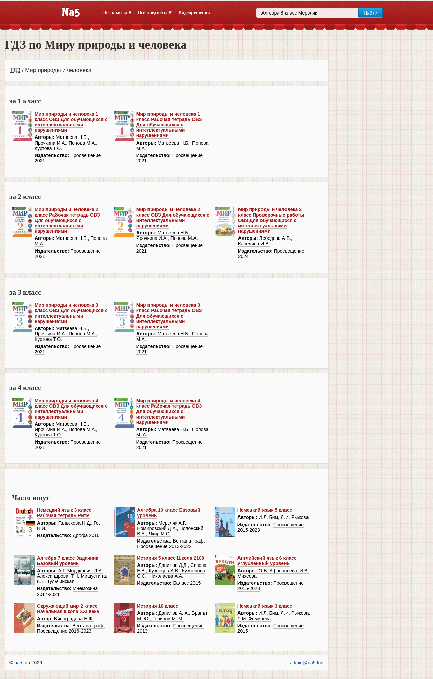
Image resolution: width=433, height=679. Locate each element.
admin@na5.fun (306, 662)
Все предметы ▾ (154, 12)
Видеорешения (194, 12)
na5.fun (22, 662)
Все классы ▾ (117, 12)
